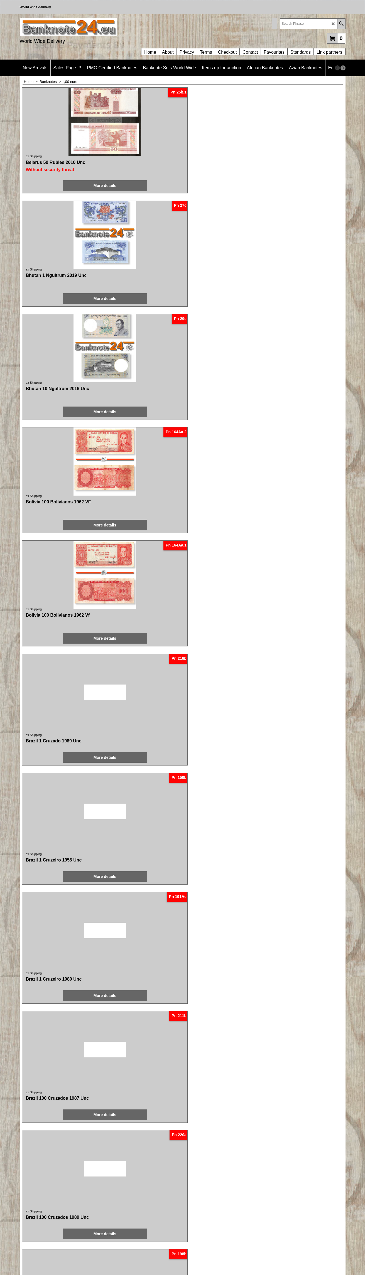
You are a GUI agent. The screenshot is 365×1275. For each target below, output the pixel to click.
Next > (227, 1055)
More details (52, 185)
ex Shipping (34, 156)
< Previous (141, 1055)
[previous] (337, 67)
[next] (343, 67)
